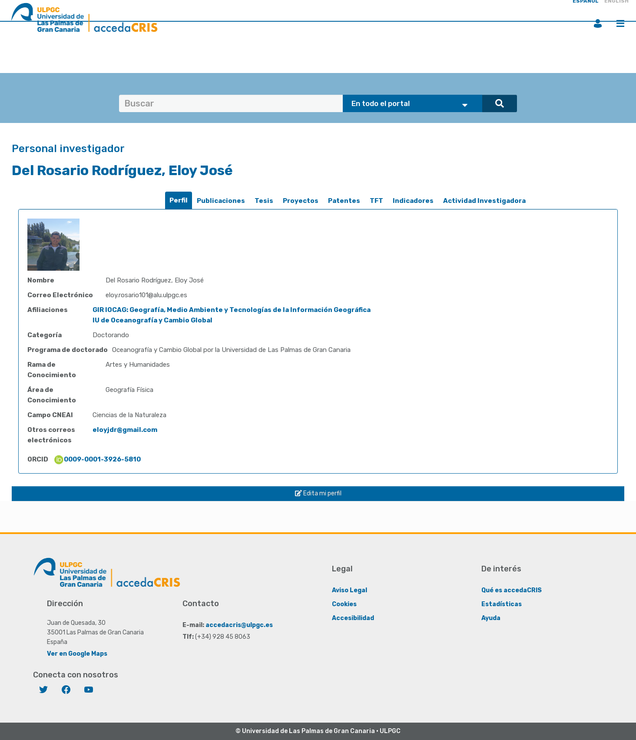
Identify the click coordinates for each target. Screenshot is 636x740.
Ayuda (490, 618)
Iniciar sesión (598, 23)
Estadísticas (501, 604)
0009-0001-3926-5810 (97, 459)
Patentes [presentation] (344, 201)
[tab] (178, 200)
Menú (620, 23)
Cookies (344, 604)
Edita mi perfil (318, 493)
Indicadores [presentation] (413, 201)
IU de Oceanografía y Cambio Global (152, 320)
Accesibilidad (353, 618)
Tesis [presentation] (264, 201)
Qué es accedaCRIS (511, 590)
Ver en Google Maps (77, 653)
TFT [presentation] (376, 201)
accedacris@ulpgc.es (239, 625)
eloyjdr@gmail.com (125, 430)
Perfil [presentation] (178, 200)
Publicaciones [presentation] (221, 201)
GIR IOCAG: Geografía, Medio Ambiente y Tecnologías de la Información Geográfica (232, 310)
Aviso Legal (349, 590)
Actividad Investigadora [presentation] (484, 201)
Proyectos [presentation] (300, 201)
